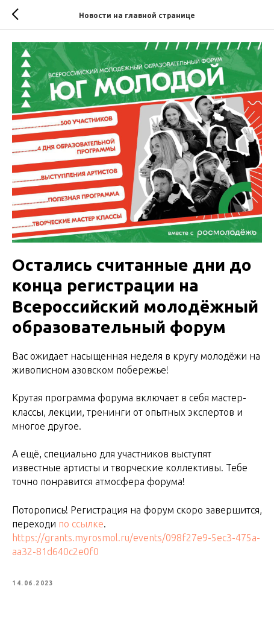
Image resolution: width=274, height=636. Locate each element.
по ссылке (81, 523)
